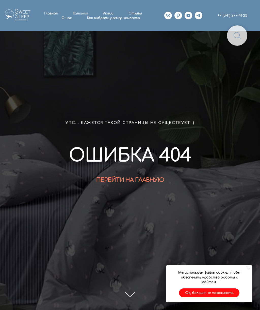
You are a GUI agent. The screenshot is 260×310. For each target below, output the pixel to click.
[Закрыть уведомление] (248, 269)
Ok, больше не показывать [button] (209, 293)
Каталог (80, 13)
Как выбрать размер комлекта (113, 18)
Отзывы (135, 13)
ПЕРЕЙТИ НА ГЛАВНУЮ (130, 180)
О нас (66, 18)
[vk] (168, 15)
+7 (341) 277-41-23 (232, 16)
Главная (51, 13)
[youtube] (188, 15)
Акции (108, 13)
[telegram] (198, 15)
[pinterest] (178, 15)
